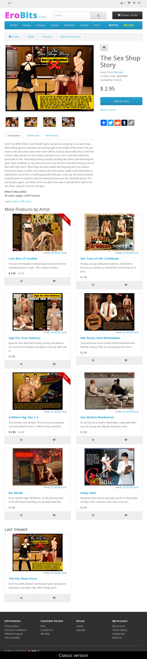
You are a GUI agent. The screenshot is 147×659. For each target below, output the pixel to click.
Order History (119, 630)
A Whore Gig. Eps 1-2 (23, 417)
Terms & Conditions (15, 630)
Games (55, 25)
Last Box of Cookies (23, 258)
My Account (118, 626)
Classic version (73, 655)
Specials (80, 630)
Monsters (70, 25)
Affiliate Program (14, 633)
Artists (79, 626)
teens (28, 201)
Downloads (33, 135)
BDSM (14, 25)
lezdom (15, 201)
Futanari (41, 25)
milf (22, 201)
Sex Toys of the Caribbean (99, 258)
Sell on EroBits (12, 637)
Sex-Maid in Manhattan (97, 417)
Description (14, 135)
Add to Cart (121, 101)
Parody (84, 25)
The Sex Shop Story (23, 578)
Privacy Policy (12, 626)
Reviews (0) (52, 135)
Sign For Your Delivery (25, 338)
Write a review (108, 109)
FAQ (43, 626)
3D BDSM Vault (115, 72)
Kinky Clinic (88, 493)
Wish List (117, 637)
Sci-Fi (96, 25)
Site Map (45, 633)
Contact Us (46, 630)
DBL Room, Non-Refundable (100, 338)
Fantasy (27, 25)
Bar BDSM (16, 493)
